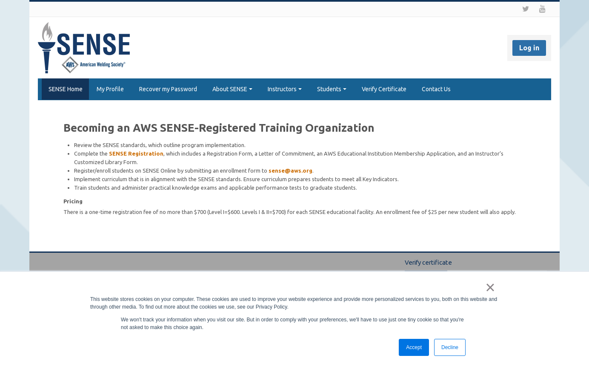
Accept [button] (414, 347)
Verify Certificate (384, 89)
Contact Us (436, 89)
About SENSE (232, 89)
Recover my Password (168, 89)
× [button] (490, 287)
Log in (529, 48)
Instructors (285, 89)
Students (331, 89)
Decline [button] (449, 347)
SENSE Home (63, 89)
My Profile (110, 89)
